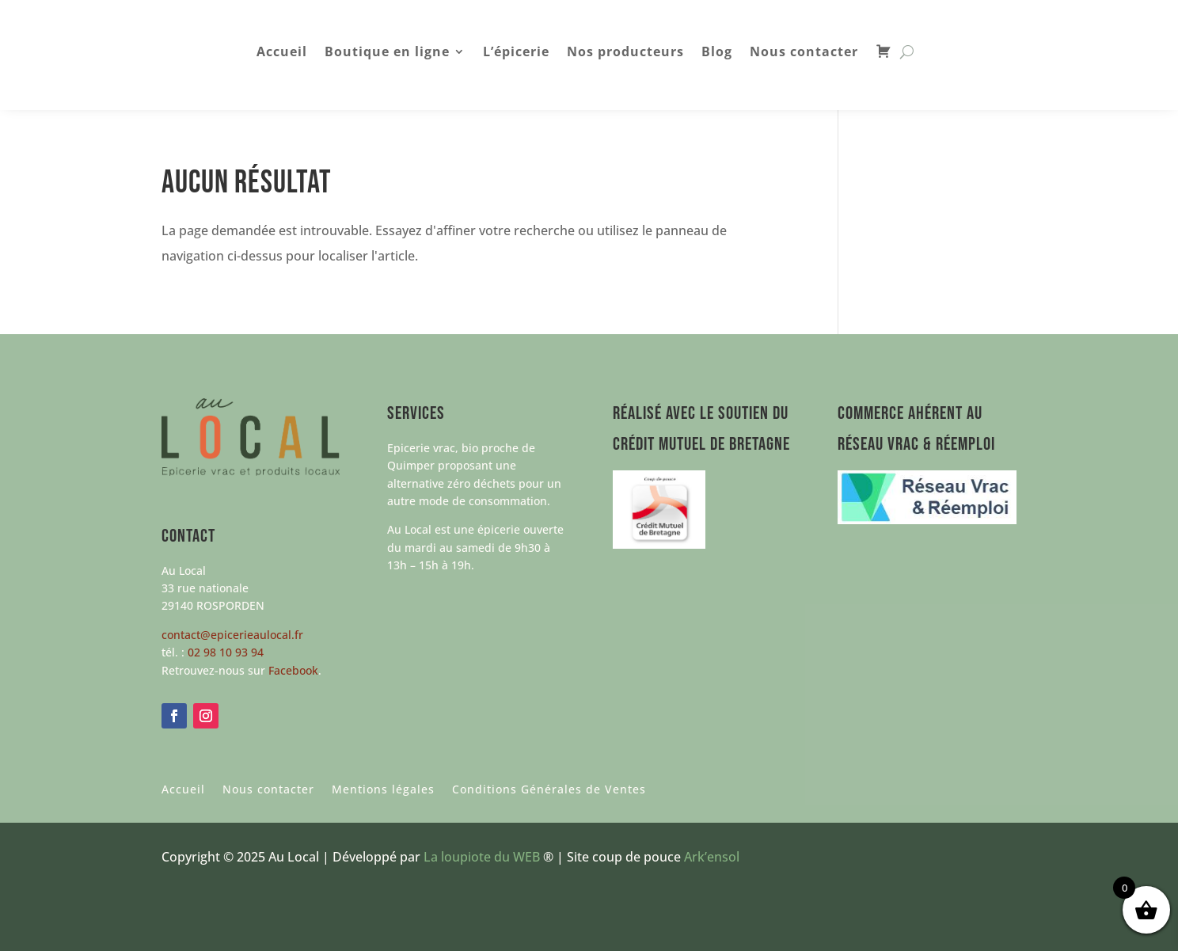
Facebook (293, 670)
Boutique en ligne (387, 53)
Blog (716, 53)
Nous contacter (804, 53)
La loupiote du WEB (482, 856)
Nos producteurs (625, 53)
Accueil (281, 53)
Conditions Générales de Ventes (549, 790)
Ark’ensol (711, 856)
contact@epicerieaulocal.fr (232, 634)
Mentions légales (383, 790)
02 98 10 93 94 (226, 652)
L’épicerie (516, 53)
